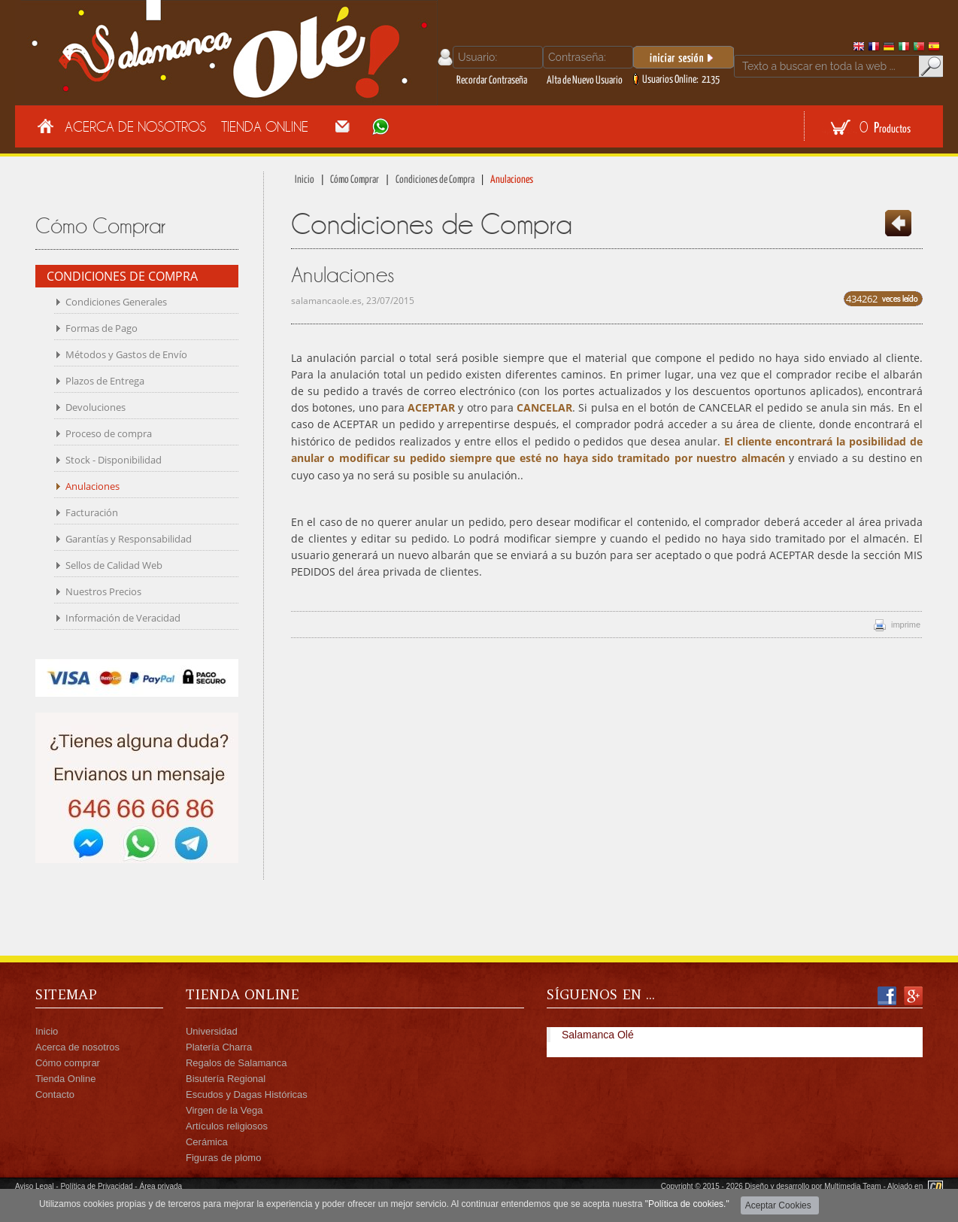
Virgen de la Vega (224, 1110)
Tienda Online (264, 126)
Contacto (54, 1094)
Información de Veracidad (122, 618)
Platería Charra (219, 1047)
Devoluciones (95, 407)
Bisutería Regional (225, 1078)
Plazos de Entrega (104, 381)
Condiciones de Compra (435, 180)
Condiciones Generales (116, 302)
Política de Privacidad (96, 1186)
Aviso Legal (34, 1186)
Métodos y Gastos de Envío (126, 354)
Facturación (91, 512)
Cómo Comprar (354, 180)
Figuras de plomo (223, 1157)
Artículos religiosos (227, 1126)
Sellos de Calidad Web (113, 565)
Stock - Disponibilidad (113, 460)
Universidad (212, 1031)
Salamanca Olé (598, 1035)
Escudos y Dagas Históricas (247, 1094)
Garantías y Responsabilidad (128, 539)
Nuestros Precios (103, 591)
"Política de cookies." (687, 1204)
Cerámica (207, 1142)
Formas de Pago (101, 328)
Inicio (304, 180)
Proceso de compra (108, 433)
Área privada (160, 1186)
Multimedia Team (852, 1186)
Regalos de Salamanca (236, 1062)
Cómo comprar (67, 1062)
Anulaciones (92, 486)
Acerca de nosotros (77, 1047)
